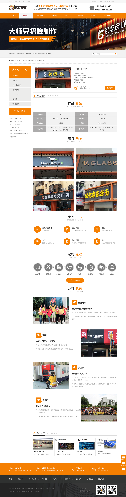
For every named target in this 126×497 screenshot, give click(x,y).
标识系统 (16, 90)
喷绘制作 (28, 53)
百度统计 (36, 491)
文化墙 (35, 53)
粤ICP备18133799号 (48, 488)
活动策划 (54, 16)
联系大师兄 (112, 1)
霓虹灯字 (79, 452)
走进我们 (90, 479)
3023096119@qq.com (19, 130)
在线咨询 (110, 88)
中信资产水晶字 (39, 452)
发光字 (15, 99)
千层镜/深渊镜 (59, 452)
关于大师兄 (107, 16)
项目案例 (80, 16)
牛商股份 (17, 491)
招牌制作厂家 (40, 60)
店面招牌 (48, 53)
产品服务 (56, 479)
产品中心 (67, 16)
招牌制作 (26, 16)
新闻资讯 (94, 16)
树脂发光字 (101, 451)
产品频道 (24, 60)
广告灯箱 (16, 94)
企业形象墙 (40, 16)
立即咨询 (77, 280)
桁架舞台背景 (20, 53)
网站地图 (94, 1)
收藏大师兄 (103, 1)
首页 (14, 16)
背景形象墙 (41, 53)
